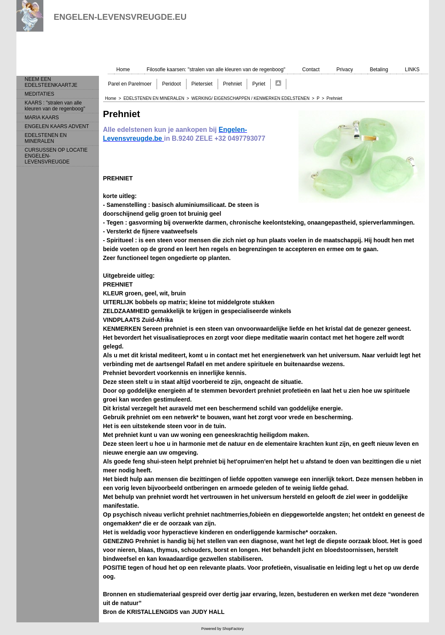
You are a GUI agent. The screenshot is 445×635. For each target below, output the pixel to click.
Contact (311, 69)
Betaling (379, 69)
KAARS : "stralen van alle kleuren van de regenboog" (55, 106)
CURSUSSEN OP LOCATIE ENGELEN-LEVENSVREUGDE (56, 156)
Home (123, 69)
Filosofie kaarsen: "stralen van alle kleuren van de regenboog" (216, 69)
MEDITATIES (39, 94)
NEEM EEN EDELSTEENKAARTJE (51, 82)
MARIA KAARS (42, 118)
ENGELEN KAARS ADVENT (57, 126)
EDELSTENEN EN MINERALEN (46, 138)
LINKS (412, 69)
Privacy (344, 69)
